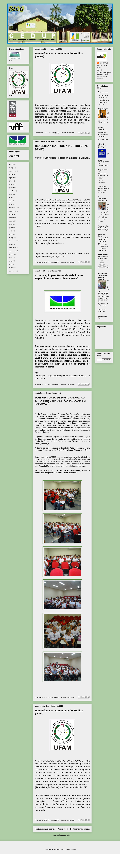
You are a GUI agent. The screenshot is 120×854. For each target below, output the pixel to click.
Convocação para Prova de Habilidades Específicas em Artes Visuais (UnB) (59, 277)
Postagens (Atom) (65, 835)
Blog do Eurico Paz (103, 171)
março (11, 168)
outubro (12, 174)
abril (10, 201)
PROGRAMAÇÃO (103, 230)
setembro (12, 218)
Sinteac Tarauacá (101, 128)
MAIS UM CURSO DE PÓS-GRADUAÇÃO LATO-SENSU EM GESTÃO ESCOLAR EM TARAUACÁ (60, 400)
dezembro (12, 211)
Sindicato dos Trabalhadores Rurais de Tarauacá (102, 276)
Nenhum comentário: (68, 133)
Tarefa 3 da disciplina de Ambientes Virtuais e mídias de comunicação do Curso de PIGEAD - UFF (103, 245)
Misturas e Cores (108, 264)
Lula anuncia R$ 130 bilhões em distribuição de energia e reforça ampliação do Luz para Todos (103, 100)
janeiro (11, 188)
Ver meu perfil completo (102, 78)
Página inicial (63, 829)
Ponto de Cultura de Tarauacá (103, 227)
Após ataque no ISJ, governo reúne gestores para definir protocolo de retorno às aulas (103, 135)
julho (11, 181)
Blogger (73, 849)
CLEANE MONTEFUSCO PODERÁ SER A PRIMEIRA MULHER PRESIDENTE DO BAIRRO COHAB (103, 211)
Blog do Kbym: (103, 109)
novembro (12, 171)
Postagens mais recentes (45, 829)
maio (11, 198)
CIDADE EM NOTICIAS (102, 311)
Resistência (101, 192)
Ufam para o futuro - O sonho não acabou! (103, 188)
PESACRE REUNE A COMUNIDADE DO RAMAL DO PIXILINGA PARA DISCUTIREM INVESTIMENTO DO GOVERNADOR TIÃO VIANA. (103, 293)
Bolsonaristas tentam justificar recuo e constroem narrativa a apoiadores (103, 178)
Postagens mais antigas (80, 829)
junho (11, 194)
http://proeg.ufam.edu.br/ (63, 804)
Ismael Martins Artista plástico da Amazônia (103, 256)
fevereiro (12, 208)
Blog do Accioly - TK (103, 93)
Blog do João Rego (102, 317)
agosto (11, 178)
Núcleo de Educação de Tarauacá (102, 146)
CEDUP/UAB (103, 63)
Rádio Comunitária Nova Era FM (102, 199)
